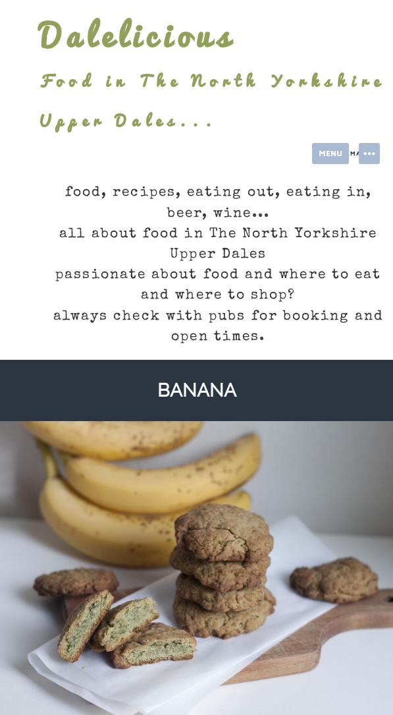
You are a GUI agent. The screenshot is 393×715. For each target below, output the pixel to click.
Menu (330, 153)
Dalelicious (136, 35)
